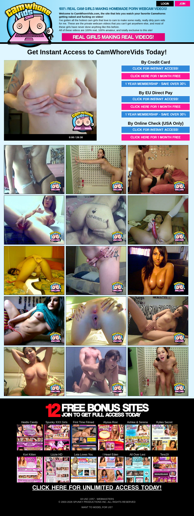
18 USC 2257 (87, 499)
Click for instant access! (155, 68)
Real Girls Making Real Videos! (113, 37)
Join (182, 3)
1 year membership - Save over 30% (155, 84)
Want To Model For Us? (97, 507)
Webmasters (105, 499)
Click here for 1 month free (156, 76)
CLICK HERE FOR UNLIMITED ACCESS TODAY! (97, 487)
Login (165, 3)
